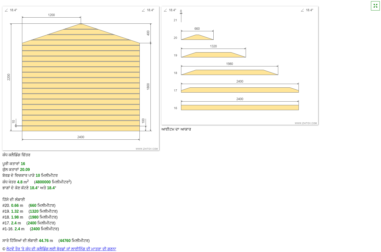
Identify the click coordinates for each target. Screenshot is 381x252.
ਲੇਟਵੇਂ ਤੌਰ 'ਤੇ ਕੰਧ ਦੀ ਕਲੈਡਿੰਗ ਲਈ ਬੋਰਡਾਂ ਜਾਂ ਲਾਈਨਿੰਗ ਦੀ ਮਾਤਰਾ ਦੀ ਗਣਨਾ (61, 249)
